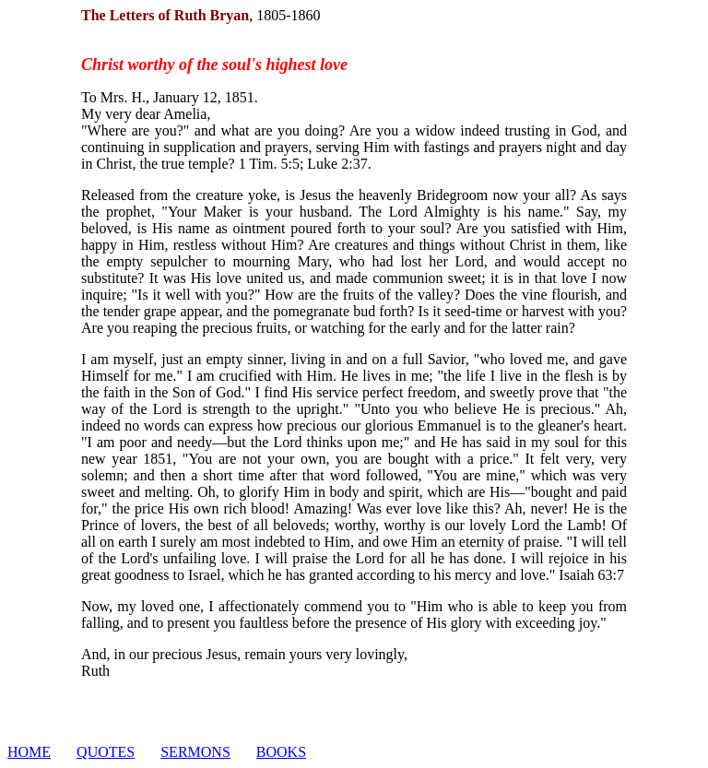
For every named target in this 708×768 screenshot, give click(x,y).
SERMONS (195, 752)
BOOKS (281, 752)
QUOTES (106, 752)
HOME (29, 752)
